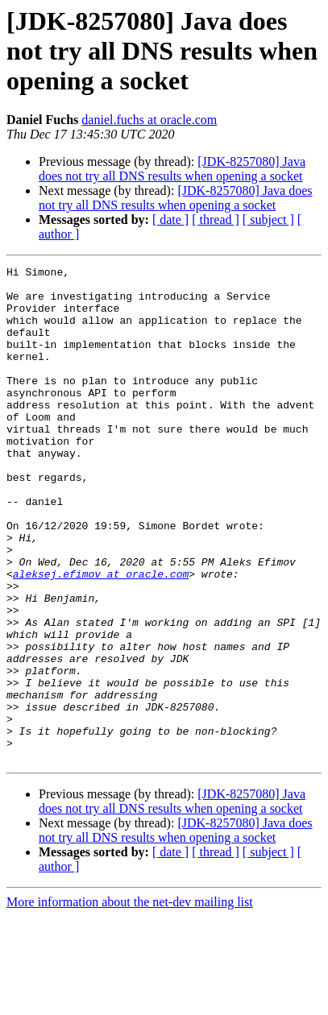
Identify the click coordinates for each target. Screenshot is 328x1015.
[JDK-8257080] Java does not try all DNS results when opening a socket (172, 169)
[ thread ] (215, 219)
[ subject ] (268, 219)
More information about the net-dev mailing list (129, 1001)
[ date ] (170, 219)
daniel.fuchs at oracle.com (149, 119)
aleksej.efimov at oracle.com (101, 636)
